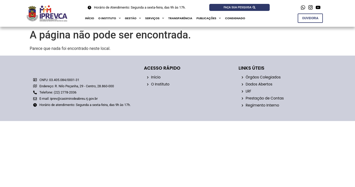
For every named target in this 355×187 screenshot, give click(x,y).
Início (89, 18)
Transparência (180, 18)
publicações (208, 18)
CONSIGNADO (235, 18)
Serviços (154, 18)
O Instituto (109, 18)
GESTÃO (133, 18)
